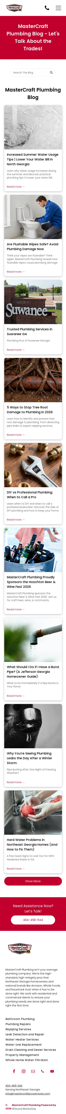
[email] (33, 1072)
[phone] (42, 1072)
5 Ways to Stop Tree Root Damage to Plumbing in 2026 (30, 409)
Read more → (16, 186)
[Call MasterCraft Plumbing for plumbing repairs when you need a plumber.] (47, 10)
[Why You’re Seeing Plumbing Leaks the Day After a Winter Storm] (33, 726)
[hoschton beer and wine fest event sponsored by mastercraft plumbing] (33, 550)
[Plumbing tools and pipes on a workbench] (33, 465)
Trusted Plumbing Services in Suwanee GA (29, 331)
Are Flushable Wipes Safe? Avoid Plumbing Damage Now (32, 246)
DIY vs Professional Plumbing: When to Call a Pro (30, 494)
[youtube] (52, 1072)
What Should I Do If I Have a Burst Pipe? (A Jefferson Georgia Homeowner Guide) (33, 672)
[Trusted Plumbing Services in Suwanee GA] (33, 302)
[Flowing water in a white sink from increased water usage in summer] (33, 127)
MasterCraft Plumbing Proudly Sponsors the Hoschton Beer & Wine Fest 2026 (31, 582)
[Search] (33, 73)
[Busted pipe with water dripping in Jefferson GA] (33, 640)
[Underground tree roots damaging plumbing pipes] (33, 380)
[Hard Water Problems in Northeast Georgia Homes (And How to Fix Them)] (33, 812)
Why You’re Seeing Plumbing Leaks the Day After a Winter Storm (29, 758)
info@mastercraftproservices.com (27, 1093)
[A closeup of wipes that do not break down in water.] (33, 217)
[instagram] (23, 1072)
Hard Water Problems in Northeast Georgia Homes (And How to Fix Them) (32, 845)
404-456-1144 (13, 1085)
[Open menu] (58, 8)
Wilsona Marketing (24, 1108)
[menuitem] (33, 1019)
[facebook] (14, 1072)
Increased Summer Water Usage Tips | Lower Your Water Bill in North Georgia (32, 159)
